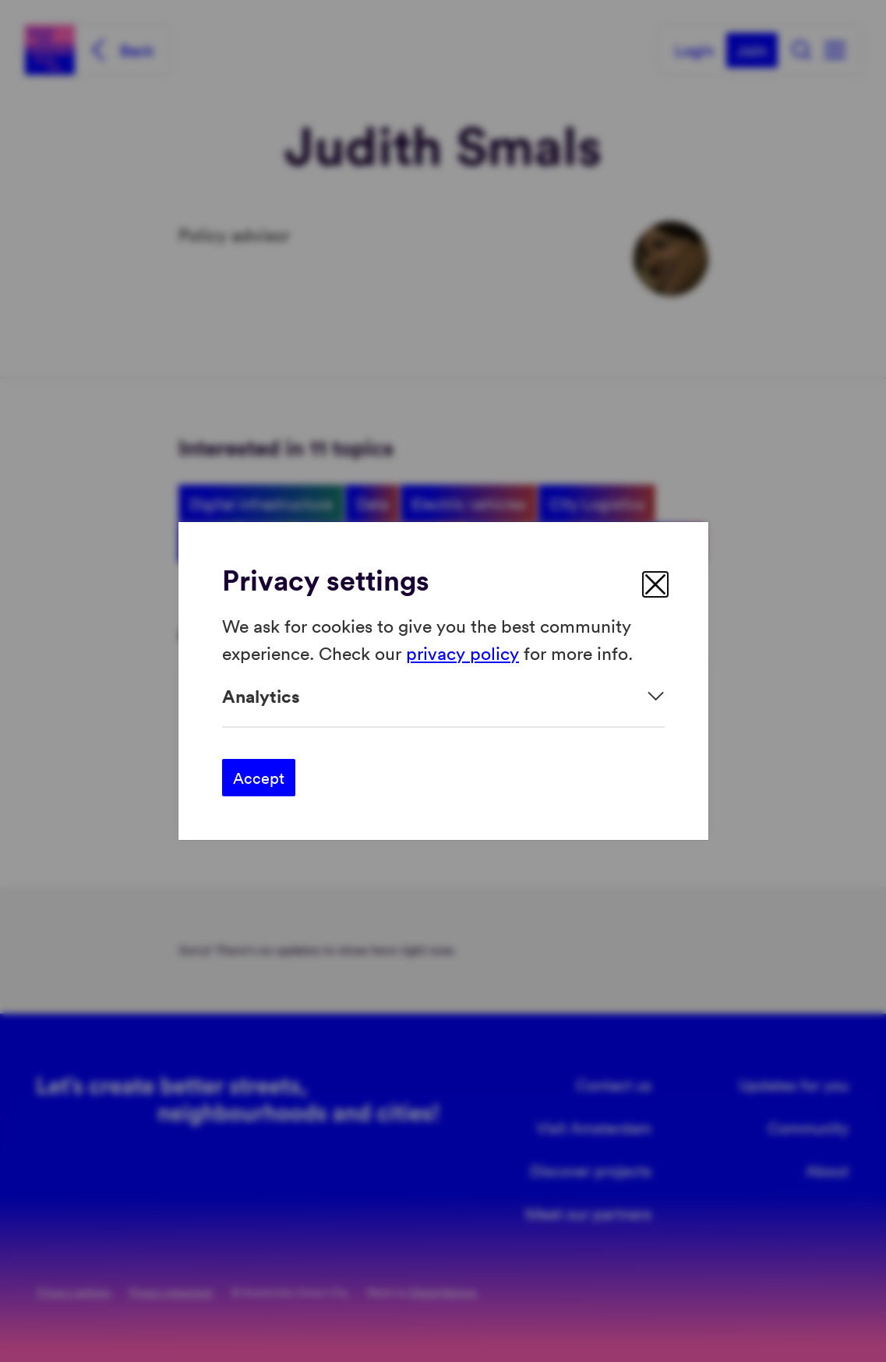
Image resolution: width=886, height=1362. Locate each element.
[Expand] (443, 696)
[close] (655, 584)
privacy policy (462, 651)
